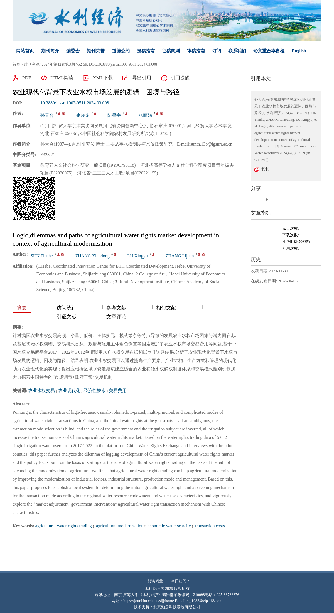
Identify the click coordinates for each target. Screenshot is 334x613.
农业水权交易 (41, 390)
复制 (265, 169)
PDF (26, 77)
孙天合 (47, 115)
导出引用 (141, 77)
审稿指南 (196, 50)
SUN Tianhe (42, 255)
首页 (16, 64)
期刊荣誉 (96, 50)
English (299, 50)
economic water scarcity (169, 525)
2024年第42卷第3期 (58, 64)
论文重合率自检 (268, 50)
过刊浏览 (32, 64)
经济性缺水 (95, 390)
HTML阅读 (61, 77)
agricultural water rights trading (63, 525)
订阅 (216, 50)
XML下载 (103, 77)
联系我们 (237, 50)
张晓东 (83, 115)
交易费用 (118, 390)
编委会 (73, 50)
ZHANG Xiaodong (92, 255)
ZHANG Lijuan (180, 255)
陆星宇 (114, 115)
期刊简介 (50, 50)
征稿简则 (171, 50)
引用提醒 (180, 77)
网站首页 (25, 50)
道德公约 (121, 50)
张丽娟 (145, 115)
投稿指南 (146, 50)
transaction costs (209, 525)
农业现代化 (69, 390)
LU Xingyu (137, 255)
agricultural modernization (119, 525)
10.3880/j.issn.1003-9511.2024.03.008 (74, 102)
